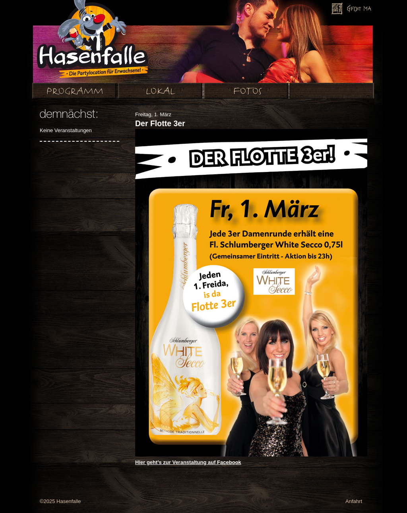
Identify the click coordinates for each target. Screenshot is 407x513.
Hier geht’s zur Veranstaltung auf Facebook (188, 462)
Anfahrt (353, 501)
